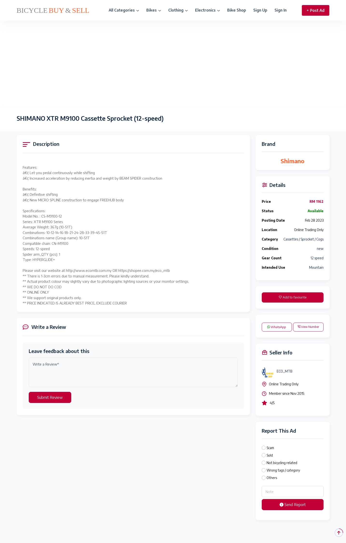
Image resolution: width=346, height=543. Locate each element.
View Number (308, 327)
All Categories (124, 10)
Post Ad (316, 10)
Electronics (207, 10)
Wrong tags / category (283, 470)
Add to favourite (292, 297)
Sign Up (260, 10)
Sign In (281, 10)
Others (272, 478)
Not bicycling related (282, 463)
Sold (270, 455)
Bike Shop (236, 10)
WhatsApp (276, 327)
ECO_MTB (284, 371)
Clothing (178, 10)
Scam (270, 448)
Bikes (153, 10)
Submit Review (50, 397)
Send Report (293, 504)
